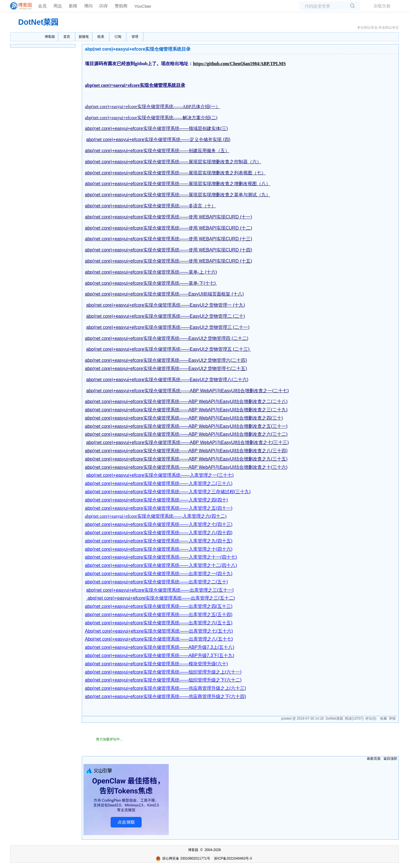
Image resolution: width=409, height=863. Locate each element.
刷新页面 (374, 759)
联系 (100, 37)
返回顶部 (390, 759)
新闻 (73, 5)
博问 (88, 5)
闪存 (103, 5)
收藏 (383, 718)
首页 (66, 37)
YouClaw (142, 6)
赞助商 (121, 5)
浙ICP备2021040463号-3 (233, 858)
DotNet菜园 (38, 22)
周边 (57, 5)
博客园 (50, 37)
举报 (392, 718)
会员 (42, 5)
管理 (135, 37)
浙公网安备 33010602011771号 (183, 858)
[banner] (18, 6)
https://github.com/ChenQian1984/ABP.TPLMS (239, 63)
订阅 (117, 37)
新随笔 (84, 37)
